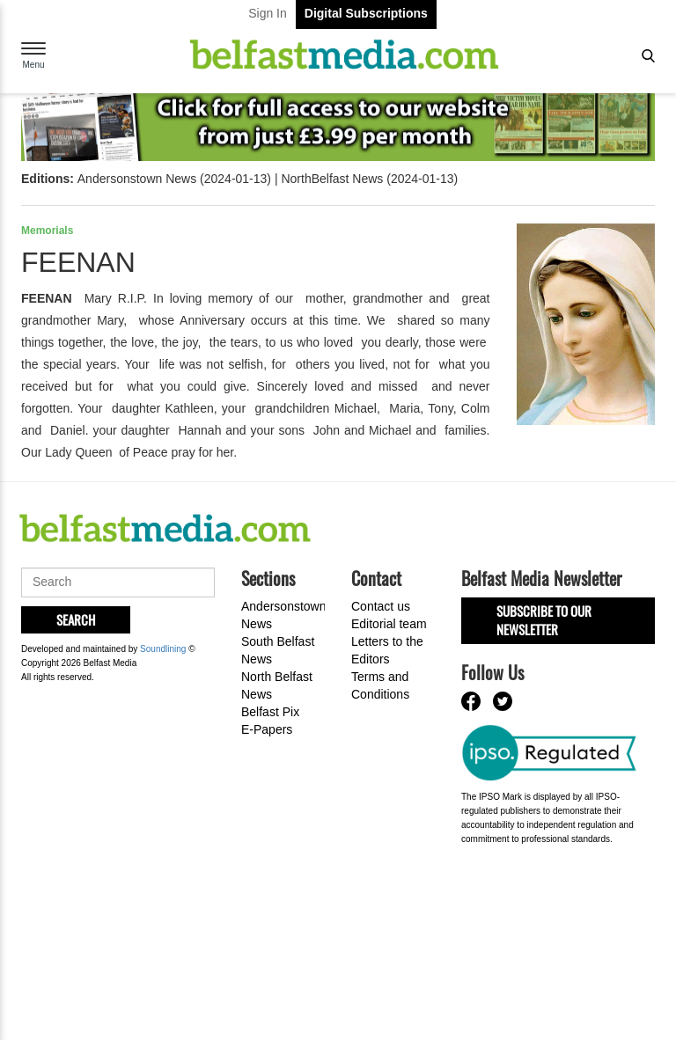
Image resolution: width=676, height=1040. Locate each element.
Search (75, 619)
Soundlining (163, 649)
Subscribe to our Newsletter (544, 620)
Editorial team (389, 624)
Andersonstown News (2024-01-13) (174, 179)
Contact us (380, 606)
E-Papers (266, 729)
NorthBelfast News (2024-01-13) (369, 179)
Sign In (267, 13)
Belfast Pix (270, 712)
